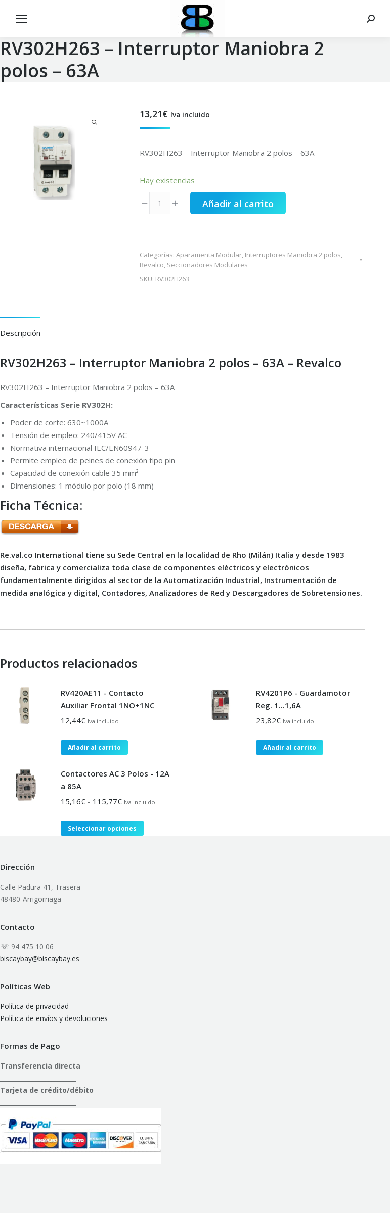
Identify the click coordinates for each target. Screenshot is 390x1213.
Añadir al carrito (238, 204)
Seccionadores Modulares (207, 264)
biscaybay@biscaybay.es (39, 958)
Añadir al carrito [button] (94, 747)
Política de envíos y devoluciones (54, 1018)
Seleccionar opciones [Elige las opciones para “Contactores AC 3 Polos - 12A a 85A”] (102, 828)
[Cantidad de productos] (160, 203)
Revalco (152, 264)
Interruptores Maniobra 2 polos (293, 254)
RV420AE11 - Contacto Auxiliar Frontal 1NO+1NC (107, 699)
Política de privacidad (34, 1006)
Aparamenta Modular (209, 254)
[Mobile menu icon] (21, 19)
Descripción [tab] (20, 333)
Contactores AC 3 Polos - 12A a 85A (115, 779)
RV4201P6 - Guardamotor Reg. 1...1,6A (303, 699)
